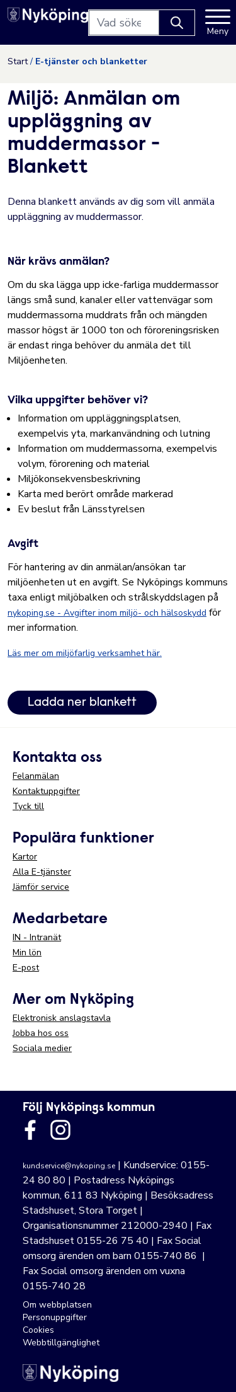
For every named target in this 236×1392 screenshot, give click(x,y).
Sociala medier (42, 1048)
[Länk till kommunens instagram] (60, 1129)
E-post (26, 968)
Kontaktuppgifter (46, 791)
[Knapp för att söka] (176, 22)
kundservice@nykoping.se (69, 1166)
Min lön (27, 952)
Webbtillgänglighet (61, 1343)
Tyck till (28, 806)
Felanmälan (36, 776)
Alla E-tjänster (42, 872)
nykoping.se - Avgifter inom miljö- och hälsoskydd (107, 613)
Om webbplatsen (57, 1305)
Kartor (25, 857)
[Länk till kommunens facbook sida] (30, 1129)
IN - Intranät (37, 937)
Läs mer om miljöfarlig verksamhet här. (85, 653)
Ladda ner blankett (82, 702)
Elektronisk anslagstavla (62, 1018)
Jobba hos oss (41, 1033)
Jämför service (41, 887)
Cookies (38, 1330)
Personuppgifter (55, 1317)
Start (18, 61)
